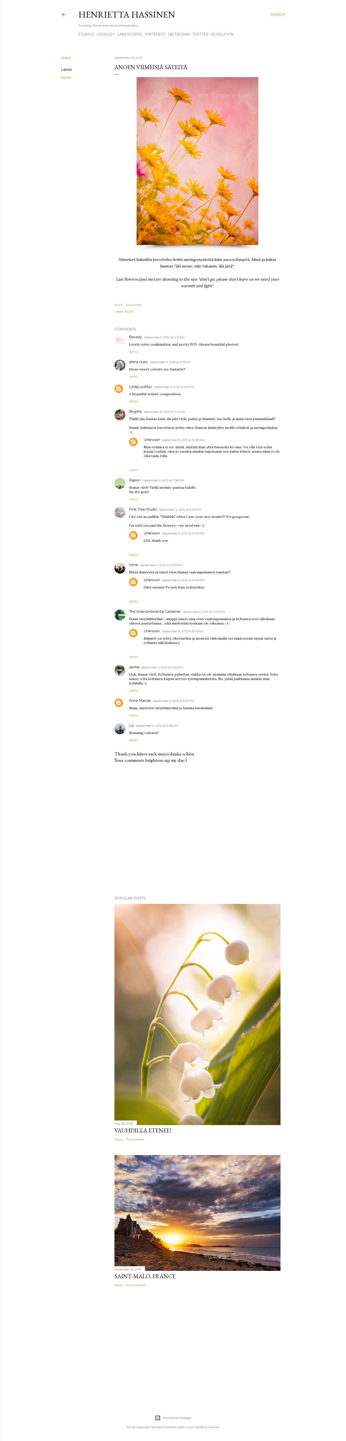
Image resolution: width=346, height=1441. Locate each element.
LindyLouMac (140, 387)
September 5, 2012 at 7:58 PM (163, 480)
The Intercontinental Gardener (155, 611)
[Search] (277, 14)
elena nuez (138, 362)
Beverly (135, 337)
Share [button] (66, 58)
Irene (133, 565)
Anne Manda (140, 700)
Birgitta (135, 411)
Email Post (133, 305)
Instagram (179, 34)
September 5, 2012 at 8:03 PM (180, 509)
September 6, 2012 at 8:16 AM (182, 631)
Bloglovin (222, 34)
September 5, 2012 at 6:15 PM (174, 387)
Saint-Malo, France (145, 1276)
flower (66, 77)
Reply (134, 352)
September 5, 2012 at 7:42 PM (164, 411)
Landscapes (129, 34)
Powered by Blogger (173, 1418)
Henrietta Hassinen (126, 14)
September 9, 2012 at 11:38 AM (157, 725)
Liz (131, 725)
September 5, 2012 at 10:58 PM (183, 440)
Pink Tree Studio (143, 509)
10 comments (135, 1285)
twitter (201, 34)
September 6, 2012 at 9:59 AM (162, 667)
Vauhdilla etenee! (142, 1130)
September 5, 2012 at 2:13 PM (170, 362)
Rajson (134, 480)
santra (134, 667)
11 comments (135, 1139)
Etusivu (86, 34)
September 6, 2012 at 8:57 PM (173, 701)
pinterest (155, 34)
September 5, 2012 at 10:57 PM (183, 533)
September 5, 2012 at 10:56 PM (183, 580)
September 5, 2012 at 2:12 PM (164, 337)
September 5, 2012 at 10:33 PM (161, 565)
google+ (106, 34)
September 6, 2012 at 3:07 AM (204, 612)
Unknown (152, 440)
